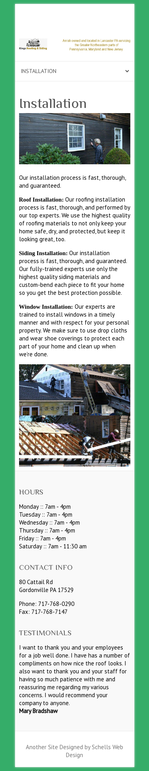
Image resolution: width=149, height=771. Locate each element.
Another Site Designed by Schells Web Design (74, 751)
